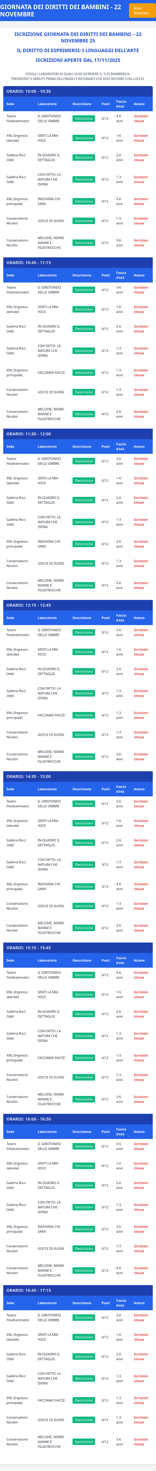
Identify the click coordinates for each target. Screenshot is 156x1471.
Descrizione (84, 118)
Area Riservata (141, 10)
